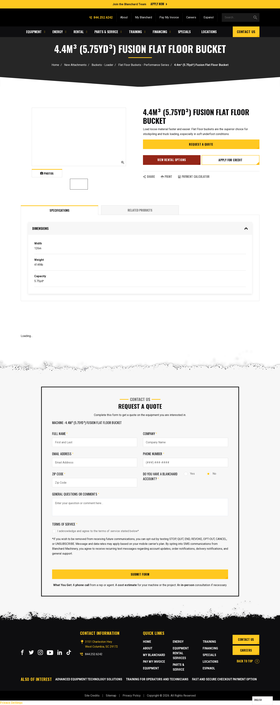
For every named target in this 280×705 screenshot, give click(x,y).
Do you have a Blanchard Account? (160, 476)
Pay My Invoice (169, 16)
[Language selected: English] (262, 700)
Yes (189, 474)
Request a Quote (201, 146)
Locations (210, 662)
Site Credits (92, 695)
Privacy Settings (11, 702)
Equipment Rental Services (181, 653)
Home (55, 65)
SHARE (149, 177)
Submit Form (140, 574)
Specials (209, 655)
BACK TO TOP (248, 661)
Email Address (63, 453)
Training (209, 642)
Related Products (140, 210)
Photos (47, 173)
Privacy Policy (132, 695)
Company (150, 433)
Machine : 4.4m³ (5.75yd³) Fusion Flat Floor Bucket (87, 422)
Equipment (151, 668)
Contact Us (246, 31)
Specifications (59, 210)
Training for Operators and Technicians (157, 679)
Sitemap (111, 695)
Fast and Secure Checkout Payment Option (224, 679)
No (211, 474)
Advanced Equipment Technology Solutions (88, 679)
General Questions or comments (75, 494)
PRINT (166, 177)
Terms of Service (64, 524)
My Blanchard (143, 16)
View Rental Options (171, 161)
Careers (191, 16)
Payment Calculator (194, 177)
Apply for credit (231, 161)
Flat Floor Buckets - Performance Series (143, 65)
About (124, 16)
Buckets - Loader (102, 65)
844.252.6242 (101, 17)
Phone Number (153, 453)
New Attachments (75, 65)
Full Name (60, 433)
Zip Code (58, 474)
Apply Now (157, 3)
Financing (210, 648)
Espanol (209, 16)
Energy (178, 642)
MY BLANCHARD (154, 655)
